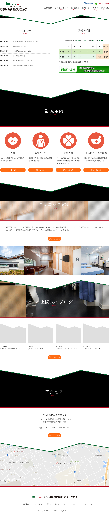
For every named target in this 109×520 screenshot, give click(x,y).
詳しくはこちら (13, 169)
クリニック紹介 (62, 8)
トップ (17, 508)
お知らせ (86, 8)
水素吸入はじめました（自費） (23, 51)
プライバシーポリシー (86, 508)
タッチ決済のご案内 (20, 56)
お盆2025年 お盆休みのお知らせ (24, 60)
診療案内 (48, 8)
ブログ (95, 8)
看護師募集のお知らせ (20, 46)
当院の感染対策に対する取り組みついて (27, 65)
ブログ (64, 508)
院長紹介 (75, 8)
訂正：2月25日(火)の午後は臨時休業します (28, 41)
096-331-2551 (103, 3)
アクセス (105, 8)
